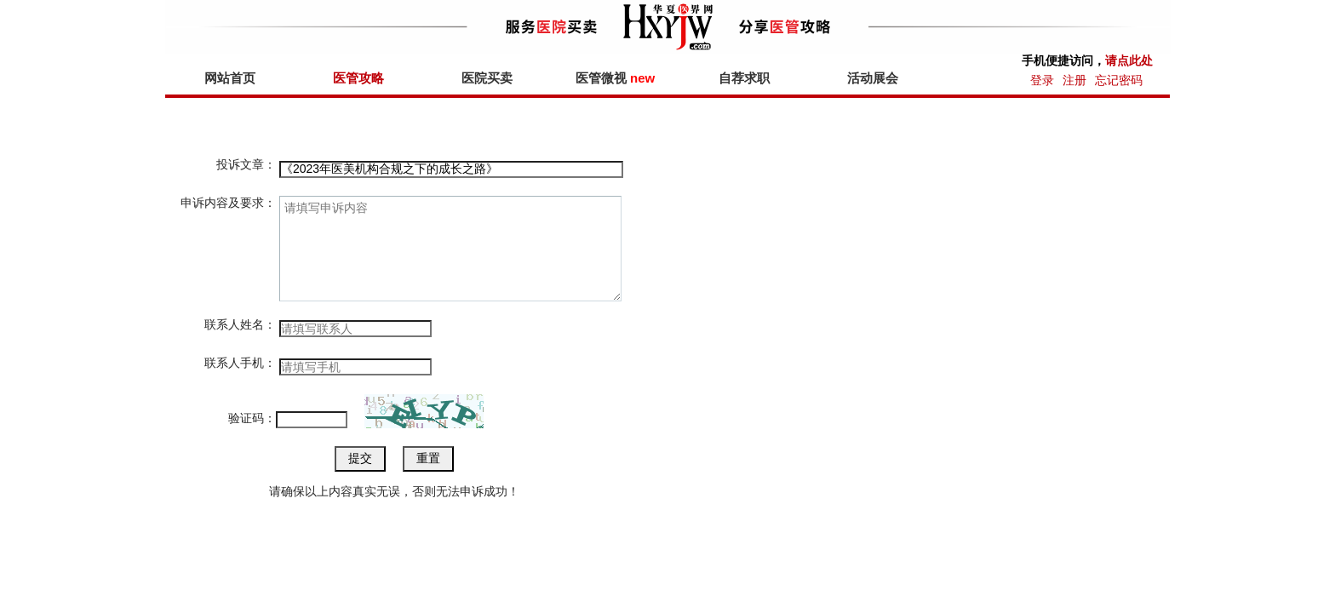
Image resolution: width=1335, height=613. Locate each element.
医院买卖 (487, 78)
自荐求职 (744, 78)
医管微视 (615, 78)
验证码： (252, 418)
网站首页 (229, 78)
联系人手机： (240, 363)
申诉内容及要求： (228, 202)
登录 (1042, 80)
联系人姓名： (240, 324)
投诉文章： (246, 164)
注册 (1074, 80)
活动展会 (872, 78)
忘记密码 (1119, 80)
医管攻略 (358, 78)
